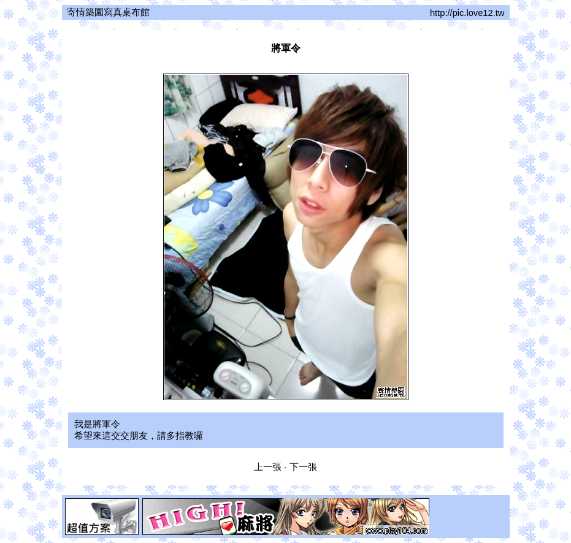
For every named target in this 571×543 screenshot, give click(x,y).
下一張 (303, 467)
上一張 (268, 467)
